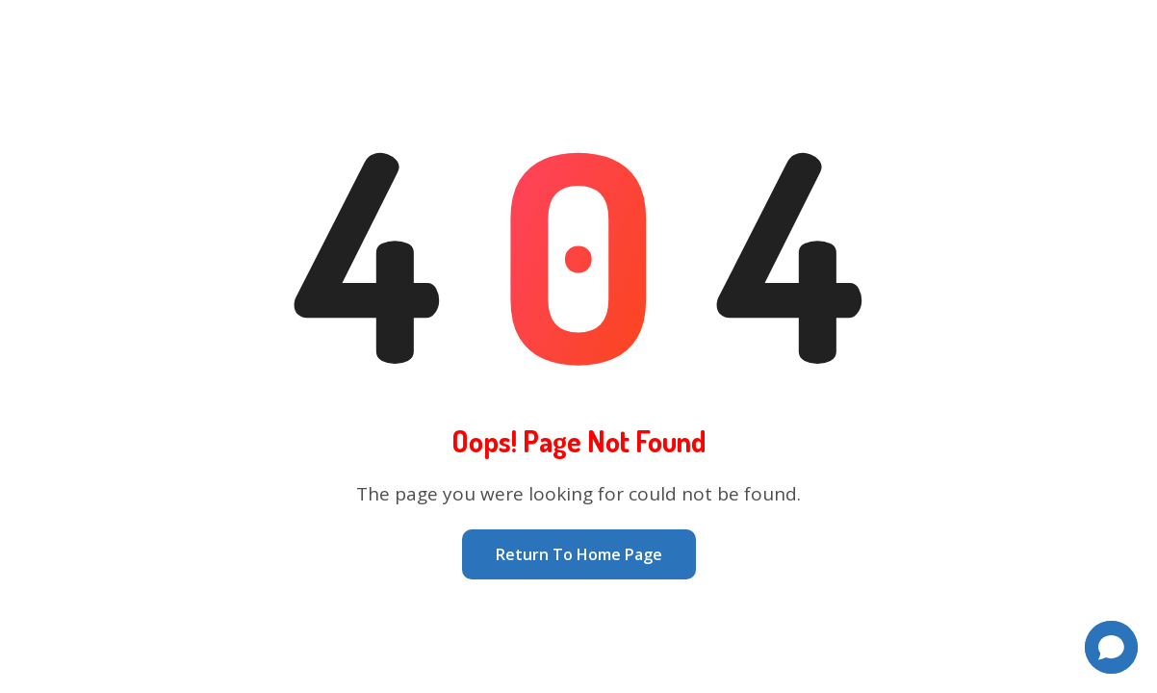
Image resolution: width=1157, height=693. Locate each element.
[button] (1111, 647)
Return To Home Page (579, 554)
